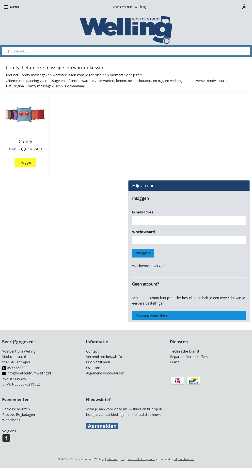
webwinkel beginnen (141, 459)
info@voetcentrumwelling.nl (26, 373)
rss (123, 459)
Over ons (93, 367)
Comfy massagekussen (25, 144)
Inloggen (25, 162)
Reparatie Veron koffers (189, 356)
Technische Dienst (184, 351)
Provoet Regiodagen (18, 414)
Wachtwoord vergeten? (150, 265)
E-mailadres (142, 212)
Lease (175, 362)
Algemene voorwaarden (105, 373)
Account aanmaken (151, 315)
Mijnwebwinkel (184, 459)
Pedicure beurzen (16, 409)
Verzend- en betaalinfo (104, 356)
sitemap (112, 459)
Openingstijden (98, 362)
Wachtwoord (143, 231)
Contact (92, 351)
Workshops (11, 420)
